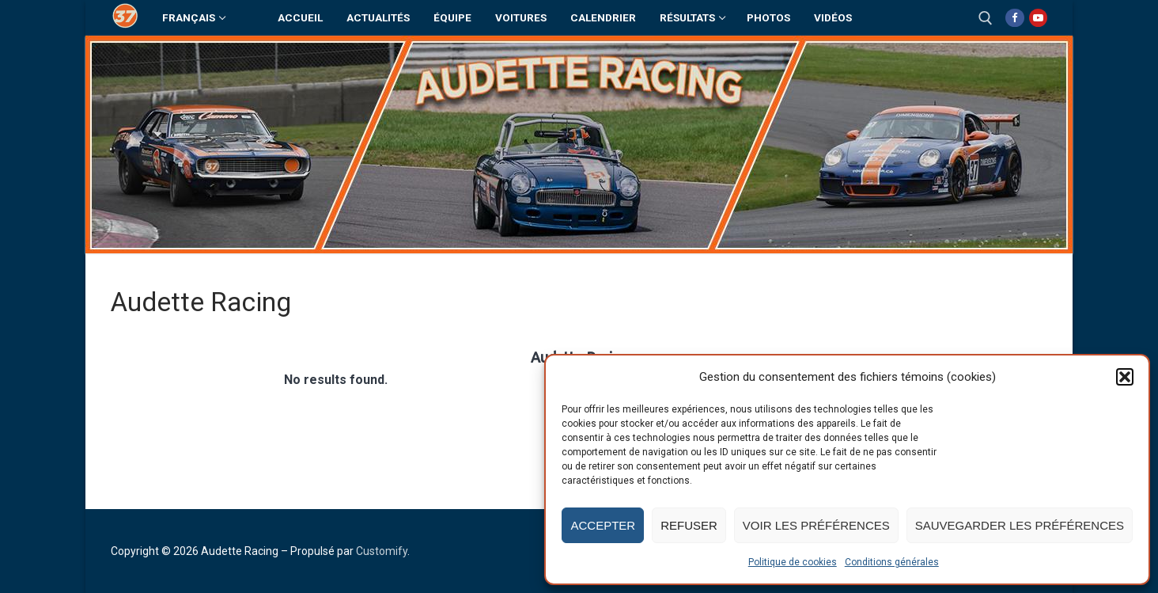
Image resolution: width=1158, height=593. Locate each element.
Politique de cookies (792, 562)
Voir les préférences (816, 525)
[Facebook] (1014, 18)
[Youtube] (1038, 18)
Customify (381, 551)
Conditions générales (892, 562)
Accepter (602, 525)
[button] (1125, 377)
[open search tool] (985, 18)
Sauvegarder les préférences (1019, 525)
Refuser (688, 525)
